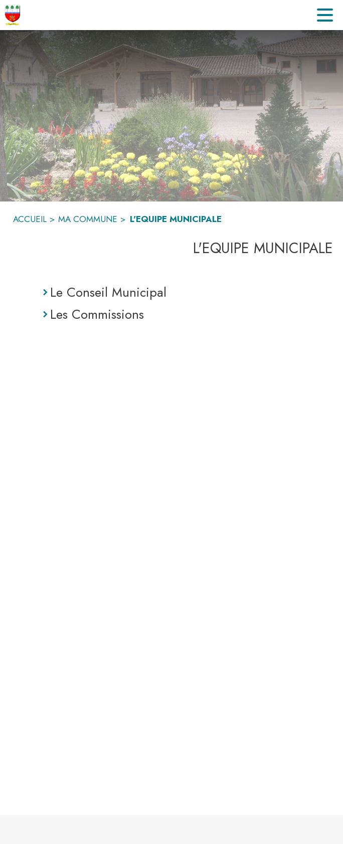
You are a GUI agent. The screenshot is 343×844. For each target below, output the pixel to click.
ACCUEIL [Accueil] (30, 219)
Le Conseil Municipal (108, 292)
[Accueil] (12, 15)
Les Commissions (97, 314)
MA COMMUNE (87, 219)
